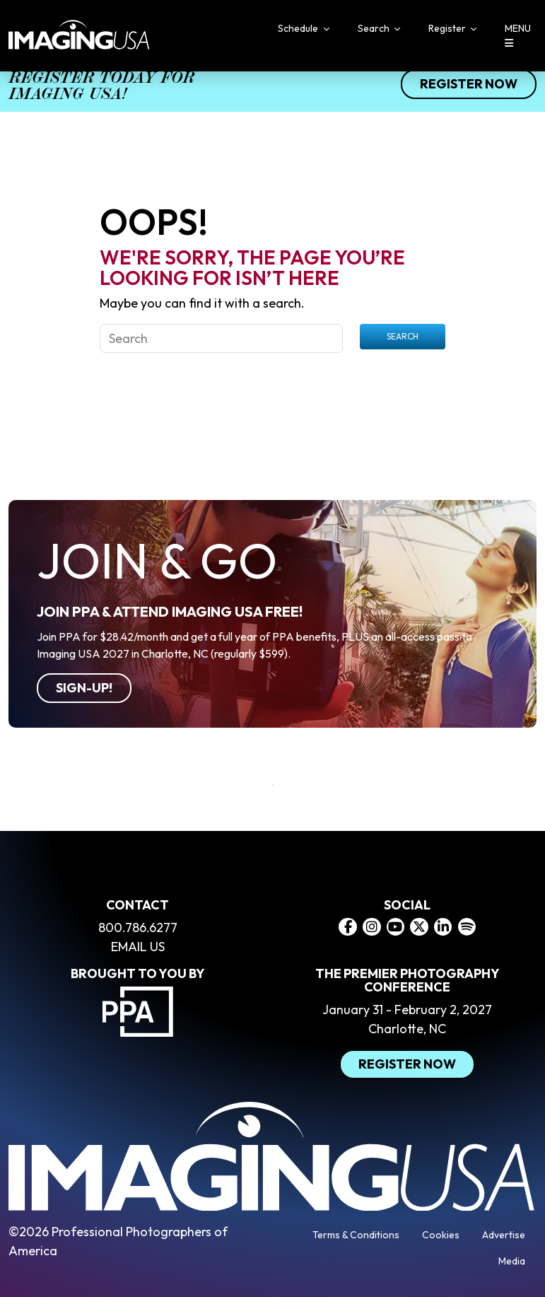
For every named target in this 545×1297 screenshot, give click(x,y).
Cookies (440, 1234)
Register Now (468, 84)
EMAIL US (138, 946)
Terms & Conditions (355, 1234)
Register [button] (448, 28)
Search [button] (375, 28)
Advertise (503, 1234)
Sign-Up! (84, 688)
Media (511, 1261)
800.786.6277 (137, 927)
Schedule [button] (299, 28)
